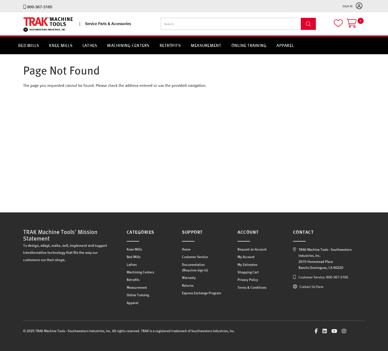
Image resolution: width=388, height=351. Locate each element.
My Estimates (247, 265)
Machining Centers (128, 45)
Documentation (193, 265)
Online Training (249, 45)
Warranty (189, 278)
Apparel (285, 45)
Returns (187, 285)
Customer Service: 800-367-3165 (323, 277)
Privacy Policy (247, 280)
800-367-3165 (39, 7)
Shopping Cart (248, 272)
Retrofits (170, 45)
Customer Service (195, 257)
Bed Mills (28, 45)
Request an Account (252, 249)
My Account (246, 257)
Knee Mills (60, 45)
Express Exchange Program (201, 293)
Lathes (89, 45)
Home (186, 249)
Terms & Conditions (251, 287)
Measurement (206, 45)
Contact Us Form (311, 287)
